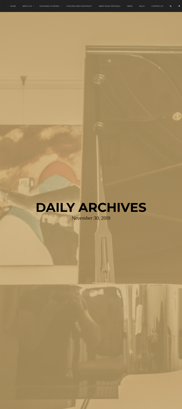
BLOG (142, 6)
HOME (13, 6)
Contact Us (157, 6)
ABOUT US (27, 6)
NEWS (130, 6)
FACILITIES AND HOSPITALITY (79, 6)
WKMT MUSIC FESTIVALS (109, 6)
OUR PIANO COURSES (49, 6)
